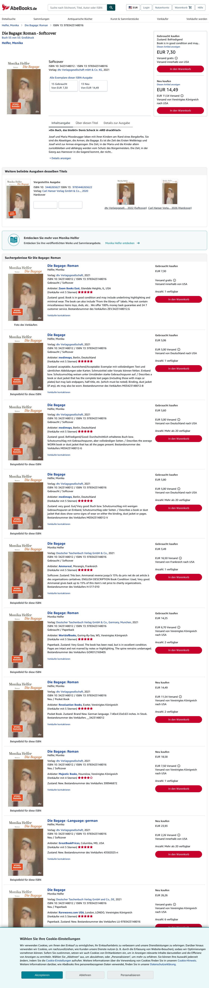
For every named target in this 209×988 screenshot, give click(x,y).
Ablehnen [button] (85, 975)
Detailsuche (8, 18)
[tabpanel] (100, 144)
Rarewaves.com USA (71, 912)
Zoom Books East (69, 288)
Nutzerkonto (162, 7)
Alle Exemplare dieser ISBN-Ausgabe (71, 77)
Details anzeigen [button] (61, 158)
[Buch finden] (111, 7)
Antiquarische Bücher (80, 18)
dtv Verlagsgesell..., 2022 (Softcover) (126, 207)
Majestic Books (68, 773)
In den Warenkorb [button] (180, 68)
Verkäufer (162, 18)
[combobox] (77, 7)
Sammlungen (41, 18)
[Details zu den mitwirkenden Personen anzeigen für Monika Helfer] (12, 43)
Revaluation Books (70, 704)
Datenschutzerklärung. (163, 964)
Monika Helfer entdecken (123, 243)
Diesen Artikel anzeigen (168, 46)
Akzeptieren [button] (42, 975)
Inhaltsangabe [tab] (61, 123)
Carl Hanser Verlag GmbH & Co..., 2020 (65, 190)
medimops (65, 357)
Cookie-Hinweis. (187, 960)
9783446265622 (82, 187)
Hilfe (200, 7)
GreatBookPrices (69, 843)
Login (146, 7)
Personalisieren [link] (130, 975)
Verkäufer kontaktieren (58, 315)
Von (63, 85)
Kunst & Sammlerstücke (125, 18)
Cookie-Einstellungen (58, 960)
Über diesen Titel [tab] (87, 123)
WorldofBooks (67, 635)
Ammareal (65, 566)
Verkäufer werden (197, 18)
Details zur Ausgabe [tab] (117, 123)
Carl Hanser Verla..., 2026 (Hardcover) (170, 207)
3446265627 (53, 187)
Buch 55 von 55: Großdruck (18, 37)
